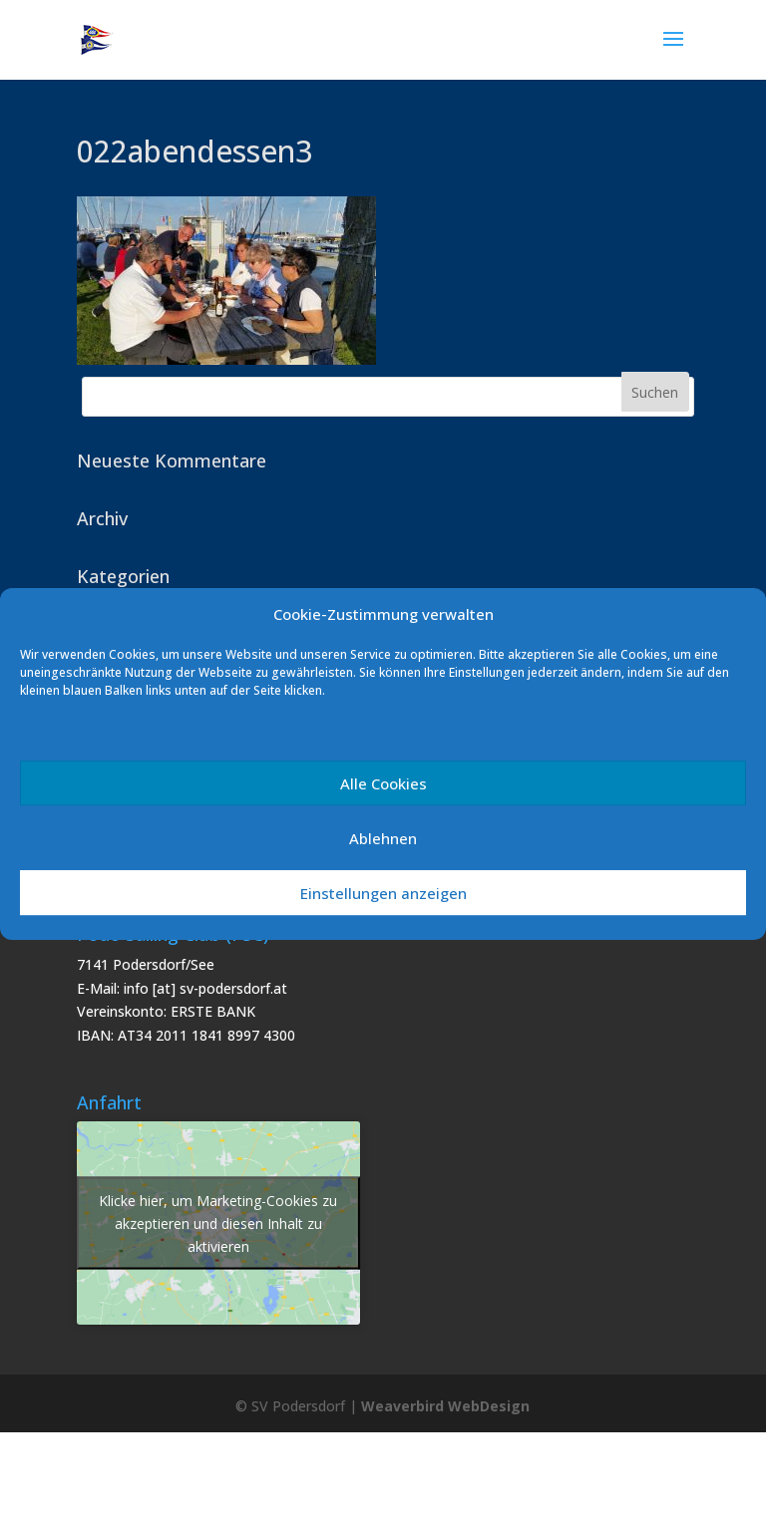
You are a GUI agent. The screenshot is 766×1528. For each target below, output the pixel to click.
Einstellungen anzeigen (383, 893)
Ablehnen (383, 838)
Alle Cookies (383, 783)
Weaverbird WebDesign (445, 1405)
